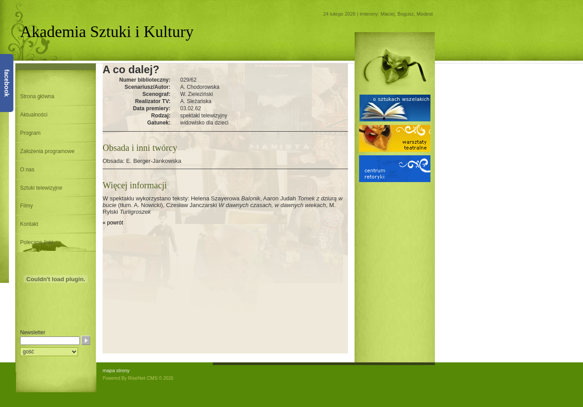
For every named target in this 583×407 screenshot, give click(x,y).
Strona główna (37, 96)
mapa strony (116, 370)
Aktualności (33, 115)
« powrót (113, 223)
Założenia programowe (47, 151)
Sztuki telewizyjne (41, 188)
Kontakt (29, 224)
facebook (6, 82)
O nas (27, 169)
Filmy (26, 206)
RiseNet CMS (143, 378)
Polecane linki (36, 242)
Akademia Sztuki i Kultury (107, 32)
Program (30, 133)
